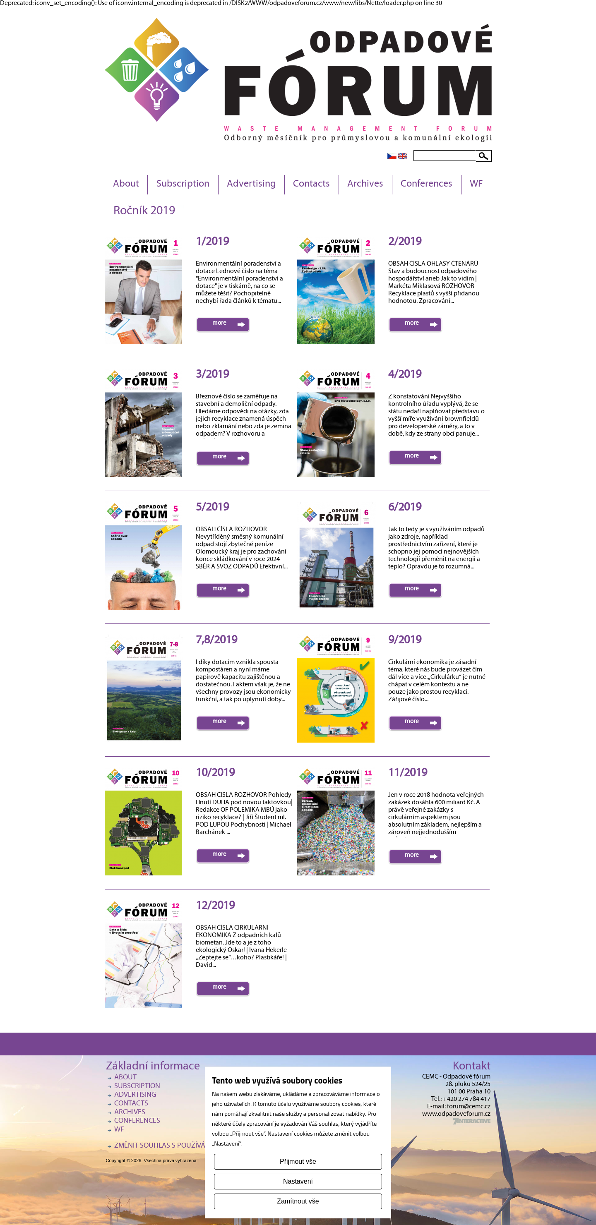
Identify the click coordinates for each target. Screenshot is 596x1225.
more (219, 323)
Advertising (251, 184)
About (126, 184)
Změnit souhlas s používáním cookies (180, 1146)
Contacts (311, 184)
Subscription (182, 184)
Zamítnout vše (298, 1201)
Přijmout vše (298, 1161)
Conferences (426, 184)
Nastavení (298, 1181)
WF (476, 184)
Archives (365, 184)
